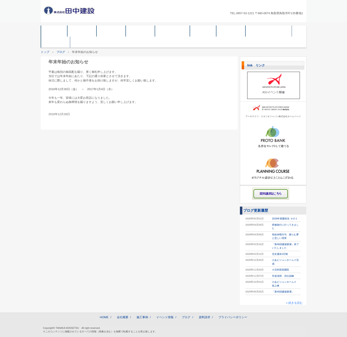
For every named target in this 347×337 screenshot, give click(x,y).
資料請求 (231, 31)
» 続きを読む (294, 302)
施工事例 (140, 31)
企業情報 (111, 31)
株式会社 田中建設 (71, 10)
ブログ (203, 31)
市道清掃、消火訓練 (283, 276)
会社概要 (82, 31)
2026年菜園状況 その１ (285, 218)
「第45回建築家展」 (283, 291)
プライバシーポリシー (268, 31)
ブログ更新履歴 (255, 210)
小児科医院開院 (280, 269)
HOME (54, 31)
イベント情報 (172, 31)
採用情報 (55, 42)
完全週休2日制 (280, 254)
